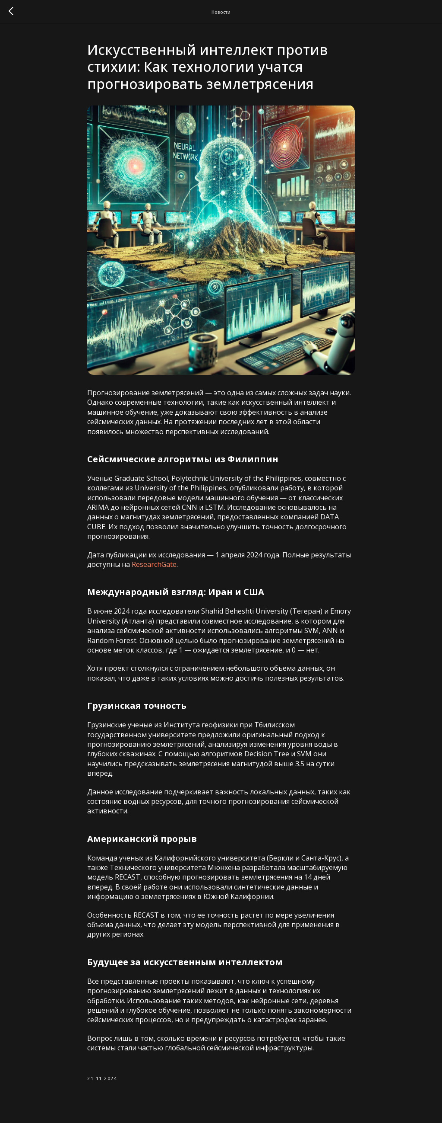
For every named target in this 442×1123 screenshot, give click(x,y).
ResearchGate (154, 564)
